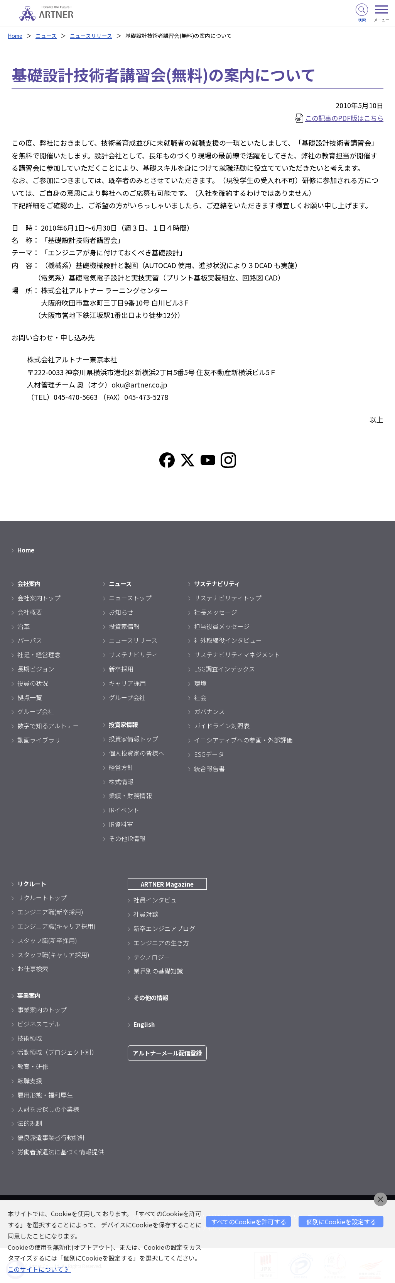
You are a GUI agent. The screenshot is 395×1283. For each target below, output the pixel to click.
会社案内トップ (39, 597)
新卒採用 (121, 668)
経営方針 (121, 767)
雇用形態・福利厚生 (45, 1094)
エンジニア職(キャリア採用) (56, 926)
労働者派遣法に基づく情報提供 (60, 1151)
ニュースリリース (92, 35)
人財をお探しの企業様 (48, 1109)
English (144, 1024)
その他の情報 (151, 997)
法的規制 (29, 1123)
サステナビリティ (133, 654)
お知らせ (121, 612)
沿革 (23, 626)
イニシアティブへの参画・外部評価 (243, 739)
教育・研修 (32, 1066)
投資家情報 (124, 626)
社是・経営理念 (39, 654)
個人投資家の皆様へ (136, 753)
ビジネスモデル (39, 1023)
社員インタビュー (158, 900)
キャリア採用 (127, 683)
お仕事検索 (32, 968)
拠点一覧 (29, 697)
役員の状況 (32, 683)
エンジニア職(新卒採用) (50, 911)
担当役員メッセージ (222, 626)
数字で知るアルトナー (48, 725)
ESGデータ (209, 754)
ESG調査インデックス (224, 668)
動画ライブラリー (42, 739)
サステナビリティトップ (228, 597)
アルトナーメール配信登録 (169, 1053)
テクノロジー (151, 957)
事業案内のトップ (42, 1009)
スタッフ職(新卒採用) (47, 940)
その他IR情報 (127, 838)
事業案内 (29, 995)
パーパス (29, 640)
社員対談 (145, 914)
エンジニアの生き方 (161, 942)
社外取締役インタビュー (228, 640)
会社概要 (29, 612)
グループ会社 (35, 711)
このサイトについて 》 (39, 1269)
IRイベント (124, 809)
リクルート (32, 883)
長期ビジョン (35, 668)
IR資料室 (121, 824)
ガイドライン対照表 (222, 725)
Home (16, 35)
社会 (200, 697)
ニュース (47, 35)
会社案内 (29, 583)
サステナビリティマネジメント (237, 654)
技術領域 (29, 1038)
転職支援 (29, 1080)
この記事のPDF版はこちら (341, 118)
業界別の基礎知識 (158, 970)
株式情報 (121, 781)
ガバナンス (209, 711)
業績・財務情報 (130, 795)
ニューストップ (130, 597)
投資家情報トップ (133, 738)
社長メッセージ (215, 612)
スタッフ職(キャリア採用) (53, 954)
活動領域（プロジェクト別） (57, 1052)
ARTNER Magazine (169, 884)
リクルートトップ (42, 897)
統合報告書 (209, 768)
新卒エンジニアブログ (164, 928)
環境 (200, 683)
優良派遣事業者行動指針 (51, 1137)
